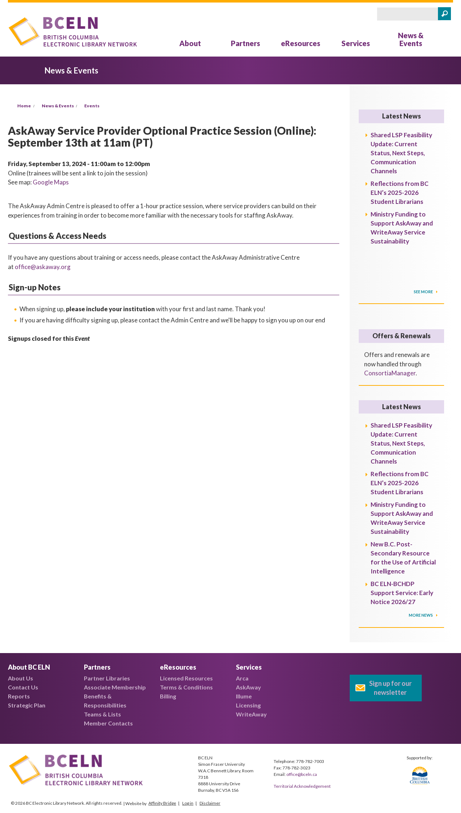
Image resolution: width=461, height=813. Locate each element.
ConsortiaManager (390, 373)
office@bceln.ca (301, 774)
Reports (19, 696)
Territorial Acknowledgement (302, 786)
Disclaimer (210, 803)
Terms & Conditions (186, 687)
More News (421, 615)
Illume (244, 696)
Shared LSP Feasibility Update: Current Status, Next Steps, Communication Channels (401, 153)
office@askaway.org (43, 267)
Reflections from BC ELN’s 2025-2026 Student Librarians (400, 192)
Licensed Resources (186, 678)
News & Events (411, 39)
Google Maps (51, 182)
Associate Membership (115, 687)
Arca (242, 678)
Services (355, 43)
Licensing (248, 705)
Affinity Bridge (162, 803)
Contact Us (23, 687)
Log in (187, 803)
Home (24, 105)
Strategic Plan (26, 705)
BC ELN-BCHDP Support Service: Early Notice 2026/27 (402, 593)
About (190, 43)
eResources (300, 43)
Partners (245, 43)
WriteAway (251, 714)
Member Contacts (108, 723)
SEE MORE (424, 291)
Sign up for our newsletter (390, 687)
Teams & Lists (102, 714)
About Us (20, 678)
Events (91, 105)
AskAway (248, 687)
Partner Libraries (107, 678)
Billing (168, 696)
